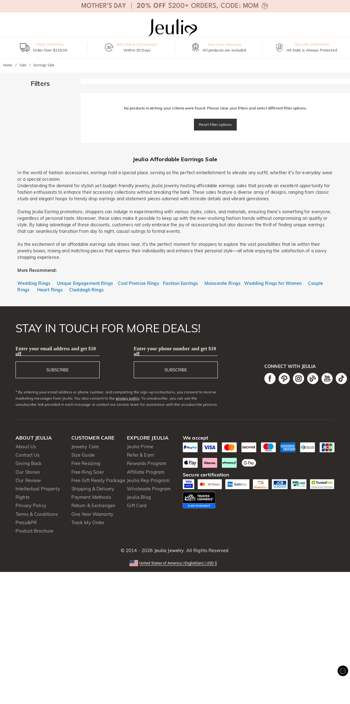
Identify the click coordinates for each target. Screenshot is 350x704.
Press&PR (26, 522)
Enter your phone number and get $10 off (175, 351)
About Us (26, 446)
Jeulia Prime (140, 446)
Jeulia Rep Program (148, 480)
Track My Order (88, 522)
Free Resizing (86, 463)
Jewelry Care (85, 446)
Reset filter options (215, 124)
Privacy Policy (31, 505)
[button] (175, 563)
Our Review (28, 480)
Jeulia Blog (138, 497)
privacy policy (127, 398)
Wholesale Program (149, 489)
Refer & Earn (140, 455)
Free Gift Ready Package (98, 480)
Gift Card (136, 505)
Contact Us (27, 455)
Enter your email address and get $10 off (56, 351)
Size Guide (83, 455)
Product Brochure (34, 531)
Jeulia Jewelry (168, 550)
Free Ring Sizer (87, 472)
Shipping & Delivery (92, 489)
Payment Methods (91, 497)
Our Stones (28, 472)
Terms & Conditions (37, 514)
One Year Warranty (92, 514)
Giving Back (29, 463)
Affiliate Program (145, 472)
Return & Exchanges (93, 505)
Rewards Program (146, 463)
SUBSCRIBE (57, 369)
